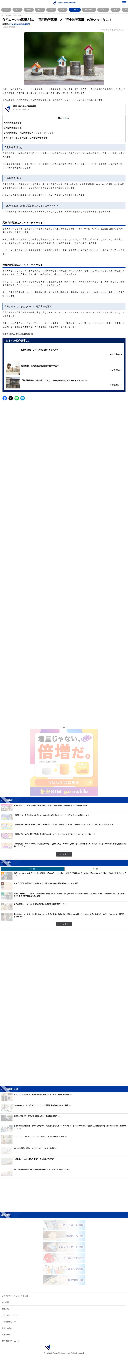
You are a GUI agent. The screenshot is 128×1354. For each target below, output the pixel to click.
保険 (62, 9)
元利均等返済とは (13, 123)
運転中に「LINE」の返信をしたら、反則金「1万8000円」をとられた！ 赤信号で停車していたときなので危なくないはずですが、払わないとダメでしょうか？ (70, 874)
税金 (40, 9)
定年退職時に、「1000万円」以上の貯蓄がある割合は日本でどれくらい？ (41, 904)
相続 (29, 9)
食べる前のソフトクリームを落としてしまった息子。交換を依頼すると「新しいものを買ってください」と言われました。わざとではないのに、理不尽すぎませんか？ (70, 915)
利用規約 (5, 1308)
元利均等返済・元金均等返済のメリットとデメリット (29, 133)
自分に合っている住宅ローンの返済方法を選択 (26, 138)
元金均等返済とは (13, 128)
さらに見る (64, 854)
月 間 (95, 868)
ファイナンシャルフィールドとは (15, 1296)
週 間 (32, 868)
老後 (116, 9)
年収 (18, 9)
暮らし (103, 9)
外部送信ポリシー (9, 1321)
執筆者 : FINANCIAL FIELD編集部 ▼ (25, 106)
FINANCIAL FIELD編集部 (20, 24)
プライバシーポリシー (10, 1315)
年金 (51, 9)
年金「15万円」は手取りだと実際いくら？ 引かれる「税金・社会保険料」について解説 (46, 883)
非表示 (65, 118)
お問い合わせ (7, 1328)
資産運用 (89, 9)
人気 (6, 9)
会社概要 (5, 1302)
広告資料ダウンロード (10, 1341)
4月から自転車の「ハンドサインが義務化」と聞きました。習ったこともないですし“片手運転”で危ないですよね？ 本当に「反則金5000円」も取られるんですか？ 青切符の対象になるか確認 (70, 895)
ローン (75, 9)
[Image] (64, 3)
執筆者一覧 (6, 1334)
